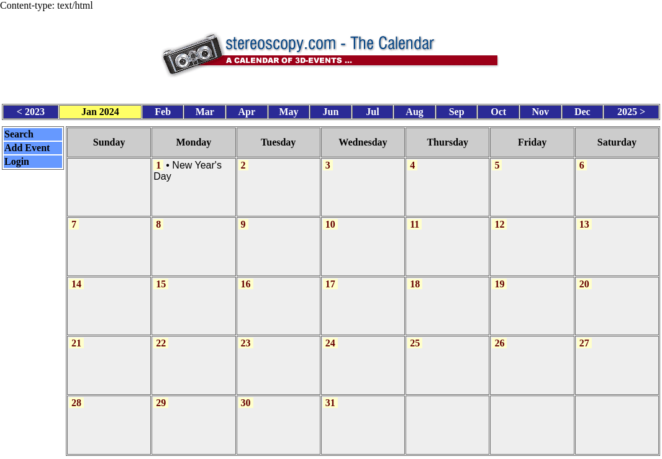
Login (16, 159)
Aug (414, 109)
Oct (498, 109)
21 (76, 335)
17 (330, 277)
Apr (247, 109)
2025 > (631, 109)
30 (246, 393)
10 (330, 219)
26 (499, 335)
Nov (540, 109)
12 (499, 219)
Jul (372, 109)
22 (161, 335)
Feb (163, 109)
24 (330, 335)
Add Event (27, 145)
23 (246, 335)
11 (414, 219)
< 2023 (31, 109)
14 (76, 277)
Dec (582, 109)
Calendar (296, 451)
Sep (457, 109)
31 (330, 393)
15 (161, 277)
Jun (331, 109)
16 (246, 277)
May (288, 109)
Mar (205, 109)
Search (19, 131)
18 (415, 277)
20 (584, 277)
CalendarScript (358, 451)
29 (161, 393)
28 (76, 393)
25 (415, 335)
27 (584, 335)
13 (584, 219)
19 (499, 277)
